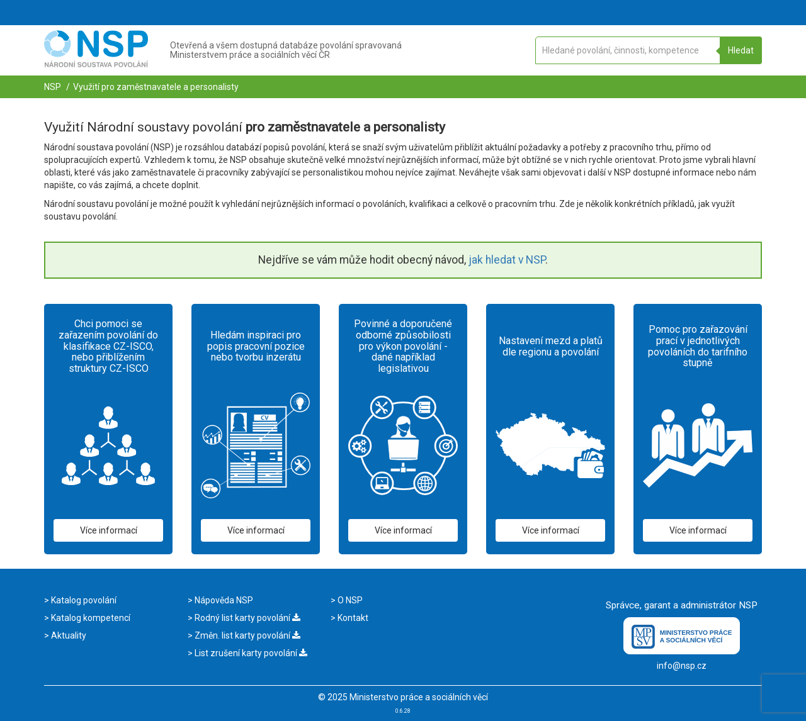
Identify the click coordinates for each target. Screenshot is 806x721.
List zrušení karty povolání (250, 653)
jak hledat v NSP (506, 260)
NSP (52, 87)
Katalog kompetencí (89, 618)
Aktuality (67, 635)
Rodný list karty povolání (246, 618)
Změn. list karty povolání (246, 635)
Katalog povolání (82, 600)
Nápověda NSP (223, 600)
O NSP (349, 600)
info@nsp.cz (682, 666)
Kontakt (352, 618)
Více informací (108, 530)
